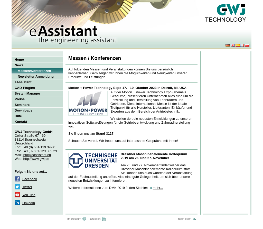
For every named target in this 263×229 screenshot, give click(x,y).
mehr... (158, 188)
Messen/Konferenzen (34, 71)
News (19, 65)
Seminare (22, 105)
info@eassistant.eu (37, 155)
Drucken (95, 218)
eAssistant (23, 82)
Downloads (23, 110)
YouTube (28, 195)
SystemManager (27, 93)
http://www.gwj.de (36, 159)
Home (19, 59)
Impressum (74, 218)
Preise (20, 99)
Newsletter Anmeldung (36, 76)
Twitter (27, 187)
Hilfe (18, 116)
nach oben (184, 218)
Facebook (29, 179)
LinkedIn (28, 203)
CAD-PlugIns (25, 88)
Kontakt (21, 122)
